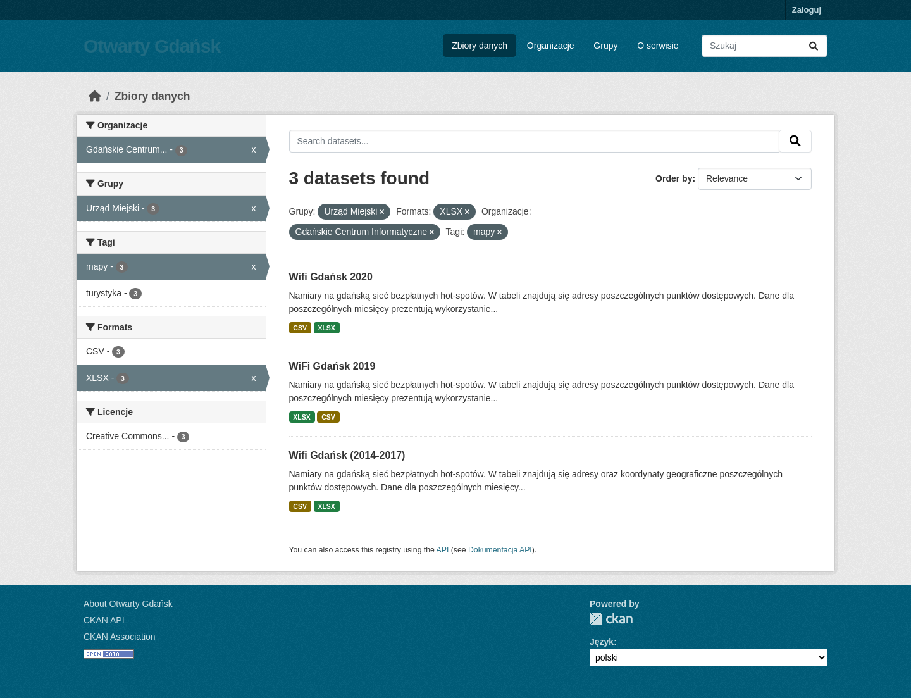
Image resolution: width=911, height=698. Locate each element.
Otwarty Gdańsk (152, 45)
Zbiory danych (479, 46)
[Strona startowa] (95, 96)
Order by (673, 178)
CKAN (611, 618)
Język (602, 642)
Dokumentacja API (500, 549)
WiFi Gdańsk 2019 (332, 366)
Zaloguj (806, 10)
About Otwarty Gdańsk (128, 604)
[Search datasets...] (764, 46)
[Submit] (813, 46)
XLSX (326, 328)
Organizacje (550, 46)
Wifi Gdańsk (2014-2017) (347, 455)
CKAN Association (120, 637)
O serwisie (657, 46)
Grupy (605, 46)
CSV (300, 328)
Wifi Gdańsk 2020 (331, 276)
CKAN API (104, 620)
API (443, 549)
